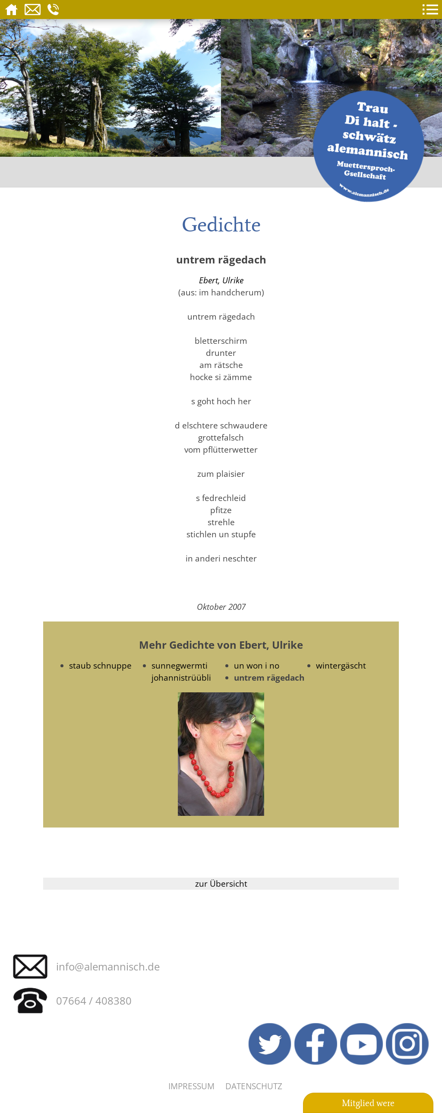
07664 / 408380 (94, 1000)
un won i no (256, 665)
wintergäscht (341, 665)
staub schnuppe (100, 665)
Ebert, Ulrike (221, 280)
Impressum (191, 1086)
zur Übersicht (221, 883)
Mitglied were (368, 1103)
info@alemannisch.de (108, 966)
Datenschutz (253, 1086)
